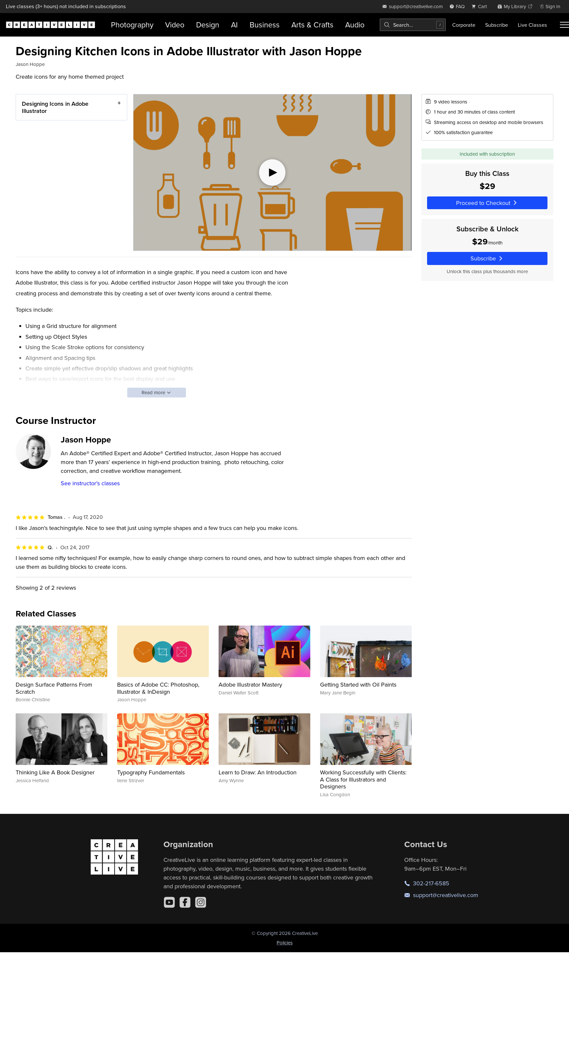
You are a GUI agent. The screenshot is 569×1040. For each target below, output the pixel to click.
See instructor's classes (90, 483)
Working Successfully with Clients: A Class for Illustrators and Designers (363, 779)
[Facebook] (185, 902)
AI (234, 24)
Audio (354, 24)
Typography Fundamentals (151, 772)
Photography (132, 24)
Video (174, 24)
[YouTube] (169, 902)
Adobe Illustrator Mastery (250, 684)
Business (265, 24)
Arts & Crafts (312, 24)
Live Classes (532, 24)
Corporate (463, 24)
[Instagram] (201, 902)
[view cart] (481, 6)
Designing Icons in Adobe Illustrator (55, 107)
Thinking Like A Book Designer (55, 772)
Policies (285, 942)
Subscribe (496, 24)
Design (207, 24)
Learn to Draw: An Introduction (258, 772)
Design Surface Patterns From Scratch (54, 688)
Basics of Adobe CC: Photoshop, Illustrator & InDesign (158, 688)
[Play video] (272, 172)
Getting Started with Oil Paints (358, 684)
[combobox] (412, 25)
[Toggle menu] (564, 25)
